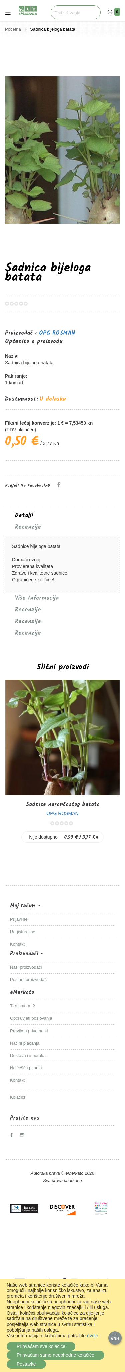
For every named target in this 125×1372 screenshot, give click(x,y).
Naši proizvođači (26, 967)
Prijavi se (19, 919)
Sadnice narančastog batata (63, 804)
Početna (13, 29)
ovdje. (93, 1335)
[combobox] (76, 12)
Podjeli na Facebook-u (27, 485)
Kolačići (17, 1097)
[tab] (62, 515)
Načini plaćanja (24, 1043)
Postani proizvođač (28, 979)
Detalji (24, 515)
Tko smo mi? (22, 1005)
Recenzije (28, 527)
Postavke (26, 1364)
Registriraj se (22, 931)
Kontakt (17, 944)
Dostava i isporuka (28, 1055)
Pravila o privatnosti (29, 1030)
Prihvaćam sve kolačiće (41, 1346)
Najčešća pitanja (26, 1067)
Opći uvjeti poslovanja (31, 1018)
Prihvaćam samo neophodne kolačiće (55, 1355)
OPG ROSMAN (57, 333)
